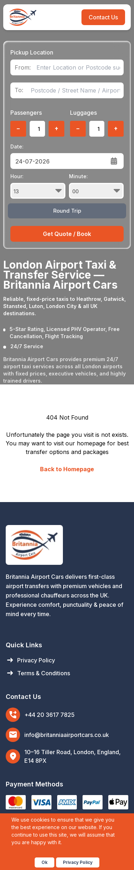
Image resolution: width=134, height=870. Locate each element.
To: (19, 90)
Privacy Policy (30, 660)
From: (23, 67)
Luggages (83, 112)
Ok (44, 862)
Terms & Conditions (38, 673)
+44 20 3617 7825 (49, 714)
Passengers (26, 112)
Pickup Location (31, 52)
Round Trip (67, 210)
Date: (17, 146)
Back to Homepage (67, 469)
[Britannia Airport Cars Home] (67, 545)
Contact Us (103, 17)
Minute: (96, 186)
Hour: (37, 186)
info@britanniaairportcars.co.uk (66, 734)
